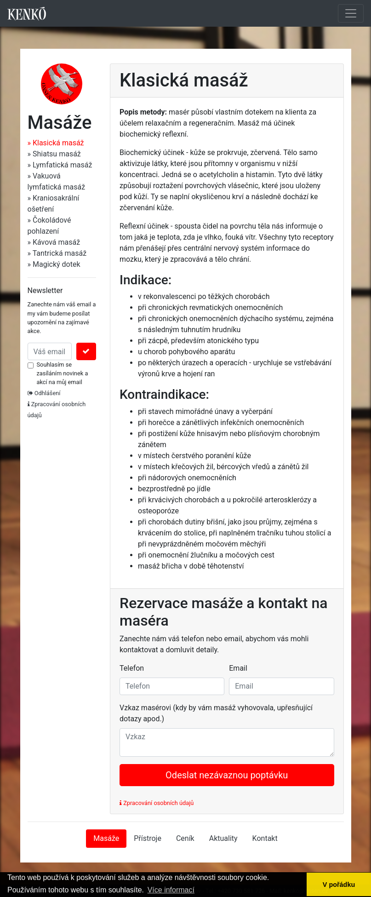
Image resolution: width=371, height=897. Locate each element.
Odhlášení (44, 393)
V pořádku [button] (339, 884)
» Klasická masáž (56, 142)
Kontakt (265, 838)
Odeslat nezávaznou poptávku (227, 775)
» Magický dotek (54, 264)
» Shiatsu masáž (54, 154)
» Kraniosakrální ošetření (54, 203)
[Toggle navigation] (351, 13)
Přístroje (147, 838)
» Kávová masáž (54, 242)
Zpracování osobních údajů (157, 802)
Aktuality (223, 838)
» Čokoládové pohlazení (49, 226)
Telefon (132, 668)
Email (238, 668)
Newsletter (45, 290)
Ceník (185, 838)
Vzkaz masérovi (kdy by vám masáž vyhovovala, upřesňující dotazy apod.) (216, 713)
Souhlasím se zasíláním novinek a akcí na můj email (62, 373)
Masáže (106, 838)
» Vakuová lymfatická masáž (57, 181)
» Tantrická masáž (57, 253)
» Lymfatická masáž (60, 165)
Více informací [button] (171, 890)
